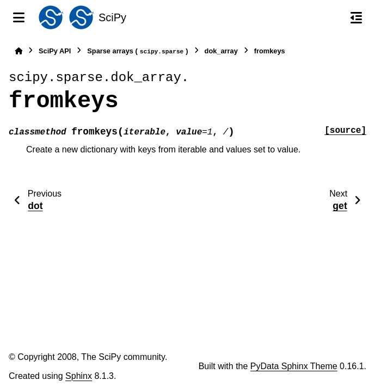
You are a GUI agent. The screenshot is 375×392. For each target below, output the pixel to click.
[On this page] (356, 17)
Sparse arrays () (137, 51)
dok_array (221, 51)
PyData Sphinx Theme (293, 366)
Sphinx (78, 376)
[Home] (18, 51)
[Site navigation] (19, 17)
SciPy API (55, 51)
